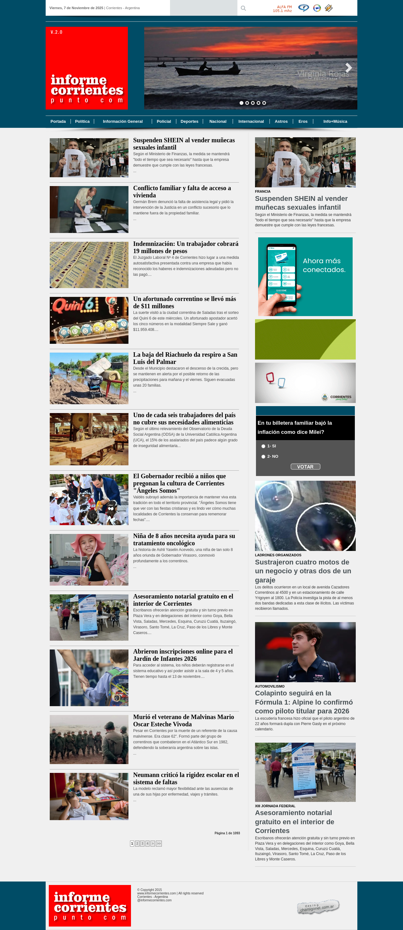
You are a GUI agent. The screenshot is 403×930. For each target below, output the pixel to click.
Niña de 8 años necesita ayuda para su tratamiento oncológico (184, 539)
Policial (164, 121)
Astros (281, 121)
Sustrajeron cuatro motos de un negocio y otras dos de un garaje (303, 571)
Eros (303, 121)
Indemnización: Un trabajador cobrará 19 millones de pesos (186, 247)
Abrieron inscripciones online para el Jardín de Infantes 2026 (183, 655)
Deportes (189, 121)
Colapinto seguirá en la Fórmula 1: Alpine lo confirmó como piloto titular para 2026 (304, 702)
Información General (123, 121)
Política (82, 121)
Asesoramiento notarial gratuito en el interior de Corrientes (183, 600)
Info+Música (335, 121)
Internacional (251, 121)
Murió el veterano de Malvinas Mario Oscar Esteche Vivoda (183, 720)
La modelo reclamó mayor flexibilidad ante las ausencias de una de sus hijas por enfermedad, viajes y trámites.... (183, 794)
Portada (57, 121)
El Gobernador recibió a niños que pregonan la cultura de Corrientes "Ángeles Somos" (179, 483)
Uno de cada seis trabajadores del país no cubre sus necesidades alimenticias (184, 418)
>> (159, 843)
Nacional (217, 121)
